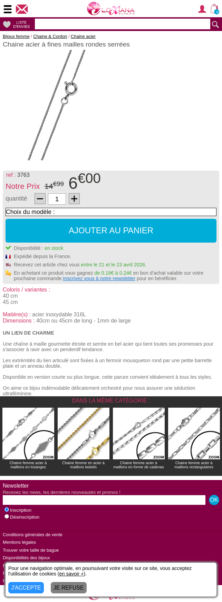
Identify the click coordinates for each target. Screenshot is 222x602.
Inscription (17, 510)
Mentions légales (19, 542)
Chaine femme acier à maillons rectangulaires (193, 465)
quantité (16, 198)
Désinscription (21, 517)
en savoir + (71, 574)
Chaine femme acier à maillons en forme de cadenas (138, 465)
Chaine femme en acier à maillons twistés (83, 465)
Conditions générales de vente (32, 534)
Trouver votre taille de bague (31, 550)
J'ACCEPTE (26, 588)
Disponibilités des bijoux (26, 557)
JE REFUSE (69, 588)
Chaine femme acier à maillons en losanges (28, 465)
